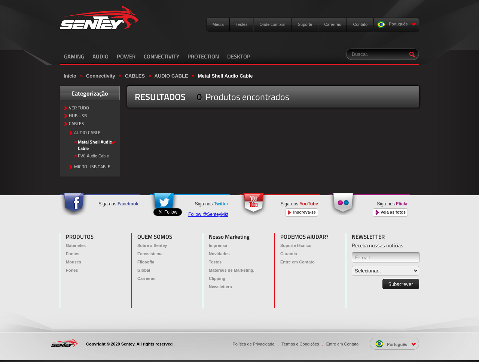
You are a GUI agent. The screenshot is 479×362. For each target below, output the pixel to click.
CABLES (135, 76)
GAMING (74, 56)
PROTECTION (203, 56)
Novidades (219, 253)
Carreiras (332, 24)
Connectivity (100, 76)
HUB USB (78, 116)
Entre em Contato (297, 262)
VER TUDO (79, 108)
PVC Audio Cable (93, 156)
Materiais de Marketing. (231, 270)
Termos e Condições (300, 344)
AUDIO (100, 56)
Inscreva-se (301, 212)
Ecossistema (149, 253)
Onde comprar (272, 24)
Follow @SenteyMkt (208, 214)
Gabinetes (76, 245)
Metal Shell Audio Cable (225, 76)
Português (397, 24)
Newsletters (220, 286)
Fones (72, 270)
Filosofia (145, 262)
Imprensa (218, 245)
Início (70, 76)
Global (143, 270)
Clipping (217, 278)
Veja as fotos (390, 212)
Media (218, 24)
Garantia (288, 253)
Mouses (73, 262)
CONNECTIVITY (161, 56)
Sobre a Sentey (152, 245)
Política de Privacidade (253, 344)
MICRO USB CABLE (92, 167)
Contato (360, 24)
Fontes (72, 253)
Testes (242, 24)
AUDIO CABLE (171, 76)
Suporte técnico (295, 245)
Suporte (305, 24)
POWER (126, 56)
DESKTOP (238, 56)
